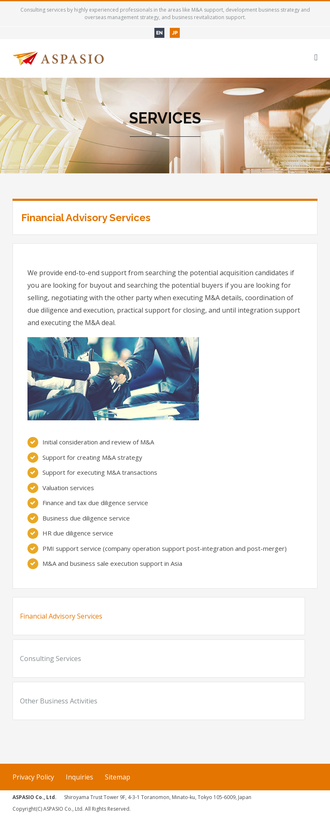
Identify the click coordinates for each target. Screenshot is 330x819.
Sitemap (117, 777)
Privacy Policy (33, 777)
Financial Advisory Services (61, 616)
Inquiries (79, 777)
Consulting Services (50, 658)
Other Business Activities (58, 701)
